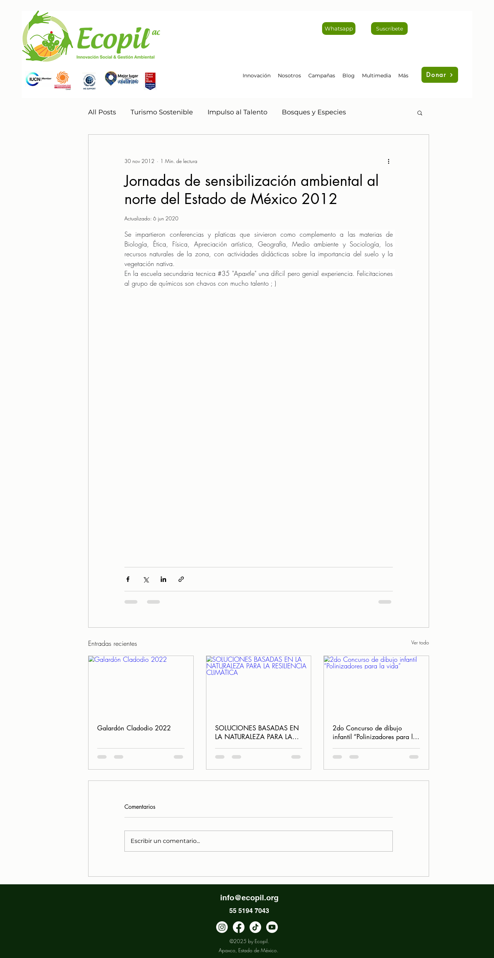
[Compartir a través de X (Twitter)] (145, 579)
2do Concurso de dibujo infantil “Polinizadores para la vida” (374, 732)
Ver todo (420, 642)
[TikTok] (255, 927)
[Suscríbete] (389, 28)
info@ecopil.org (249, 897)
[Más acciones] (388, 160)
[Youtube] (272, 927)
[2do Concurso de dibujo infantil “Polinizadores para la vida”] (376, 685)
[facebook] (238, 927)
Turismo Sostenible (162, 112)
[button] (419, 112)
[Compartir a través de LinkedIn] (163, 579)
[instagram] (222, 927)
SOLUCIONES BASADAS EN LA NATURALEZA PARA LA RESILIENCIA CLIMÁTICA (257, 732)
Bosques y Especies (314, 112)
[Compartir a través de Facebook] (127, 579)
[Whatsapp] (338, 28)
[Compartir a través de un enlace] (181, 579)
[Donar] (439, 75)
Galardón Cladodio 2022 (134, 727)
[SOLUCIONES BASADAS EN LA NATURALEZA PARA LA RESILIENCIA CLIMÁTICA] (258, 685)
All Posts (102, 112)
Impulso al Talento (237, 112)
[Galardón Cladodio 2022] (140, 685)
